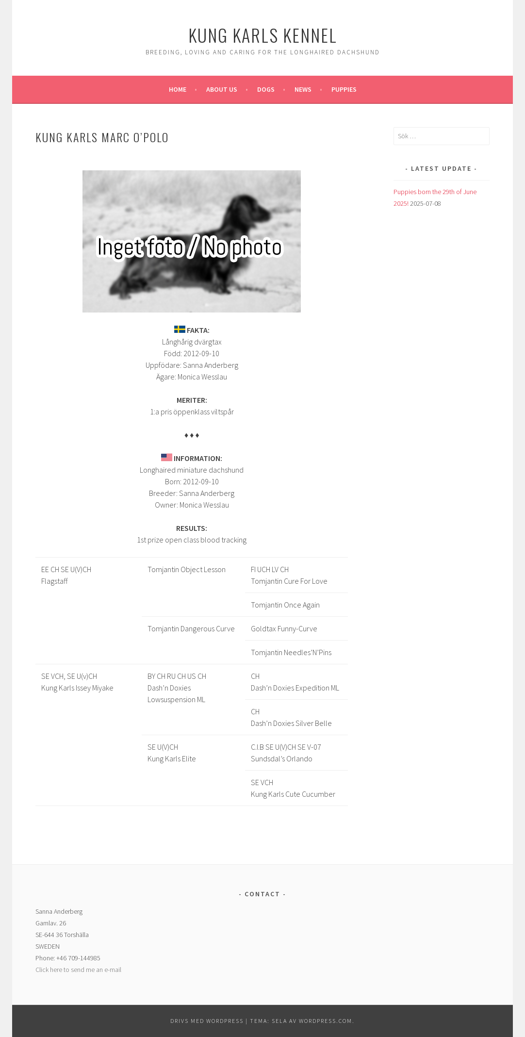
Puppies (344, 89)
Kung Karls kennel (262, 35)
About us (221, 89)
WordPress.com (325, 1020)
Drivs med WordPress (207, 1020)
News (303, 89)
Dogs (266, 89)
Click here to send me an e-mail (78, 969)
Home (177, 89)
